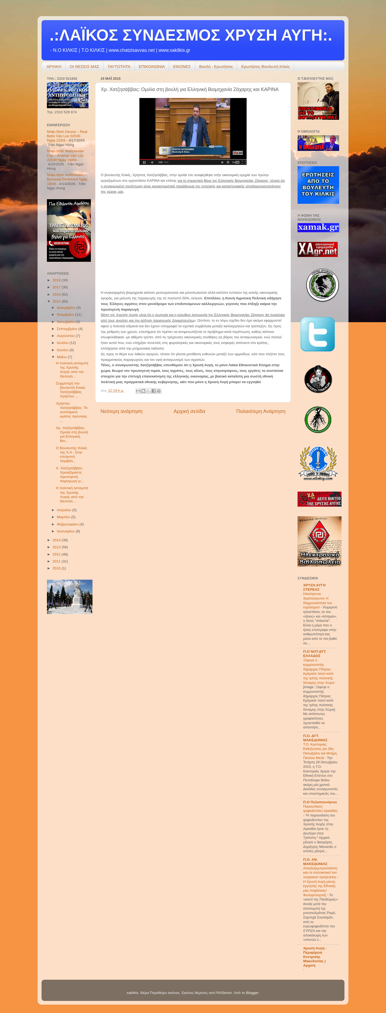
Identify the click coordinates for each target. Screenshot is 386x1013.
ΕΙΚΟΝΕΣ (182, 66)
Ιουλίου (63, 343)
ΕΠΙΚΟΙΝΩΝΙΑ (152, 66)
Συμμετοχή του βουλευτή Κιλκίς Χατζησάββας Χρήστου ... (70, 389)
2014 (57, 540)
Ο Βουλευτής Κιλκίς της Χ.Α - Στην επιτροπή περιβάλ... (71, 454)
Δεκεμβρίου (66, 308)
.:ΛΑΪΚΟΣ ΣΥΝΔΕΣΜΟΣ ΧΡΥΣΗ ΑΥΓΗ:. (191, 35)
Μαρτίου (64, 517)
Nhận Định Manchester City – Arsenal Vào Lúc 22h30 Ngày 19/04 (65, 155)
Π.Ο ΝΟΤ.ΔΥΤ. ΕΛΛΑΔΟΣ (314, 653)
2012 (57, 554)
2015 (57, 301)
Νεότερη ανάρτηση (122, 411)
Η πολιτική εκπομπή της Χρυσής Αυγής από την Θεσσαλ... (72, 369)
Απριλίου (64, 510)
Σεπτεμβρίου (67, 329)
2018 (57, 280)
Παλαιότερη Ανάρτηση (260, 411)
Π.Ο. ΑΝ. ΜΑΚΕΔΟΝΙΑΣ (315, 862)
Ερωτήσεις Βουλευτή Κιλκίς (265, 66)
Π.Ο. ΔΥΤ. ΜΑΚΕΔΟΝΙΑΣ (315, 738)
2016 (57, 294)
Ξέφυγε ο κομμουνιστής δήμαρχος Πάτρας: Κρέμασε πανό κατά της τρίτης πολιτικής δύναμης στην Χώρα (319, 671)
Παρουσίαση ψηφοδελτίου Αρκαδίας (320, 808)
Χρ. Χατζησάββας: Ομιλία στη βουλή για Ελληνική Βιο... (72, 434)
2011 (57, 561)
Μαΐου (62, 357)
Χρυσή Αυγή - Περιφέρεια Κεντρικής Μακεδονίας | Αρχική (315, 956)
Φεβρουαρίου (68, 524)
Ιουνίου (63, 350)
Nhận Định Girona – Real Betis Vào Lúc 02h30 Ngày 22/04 (67, 136)
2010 (57, 568)
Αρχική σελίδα (189, 411)
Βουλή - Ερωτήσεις (216, 66)
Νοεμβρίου (66, 315)
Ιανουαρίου (66, 531)
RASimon (224, 993)
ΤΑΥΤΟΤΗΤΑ (119, 66)
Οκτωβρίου (66, 322)
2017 (57, 287)
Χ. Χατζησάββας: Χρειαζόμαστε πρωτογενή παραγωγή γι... (70, 474)
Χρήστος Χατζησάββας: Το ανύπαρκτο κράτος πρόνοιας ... (72, 412)
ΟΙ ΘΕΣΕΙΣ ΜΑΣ (84, 66)
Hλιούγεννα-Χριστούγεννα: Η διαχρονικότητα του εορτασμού (317, 600)
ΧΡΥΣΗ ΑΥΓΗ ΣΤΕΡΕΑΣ (314, 587)
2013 (57, 547)
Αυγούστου (66, 336)
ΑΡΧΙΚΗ (54, 66)
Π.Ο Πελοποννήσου (320, 802)
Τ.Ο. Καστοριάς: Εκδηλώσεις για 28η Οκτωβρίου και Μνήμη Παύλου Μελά (320, 751)
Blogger (252, 993)
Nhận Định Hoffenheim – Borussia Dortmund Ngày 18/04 (67, 179)
